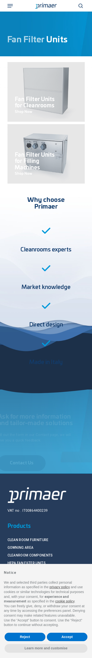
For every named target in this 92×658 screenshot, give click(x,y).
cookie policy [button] (64, 601)
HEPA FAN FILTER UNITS (26, 563)
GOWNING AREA (20, 547)
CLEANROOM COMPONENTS (30, 555)
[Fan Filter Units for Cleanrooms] (46, 92)
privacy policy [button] (60, 587)
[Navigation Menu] (10, 5)
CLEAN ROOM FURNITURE (28, 540)
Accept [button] (67, 637)
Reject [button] (25, 637)
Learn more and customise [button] (45, 648)
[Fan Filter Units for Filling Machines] (46, 154)
